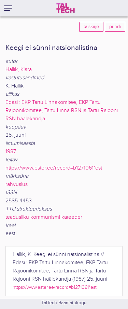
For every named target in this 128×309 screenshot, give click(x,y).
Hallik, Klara (18, 69)
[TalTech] (65, 8)
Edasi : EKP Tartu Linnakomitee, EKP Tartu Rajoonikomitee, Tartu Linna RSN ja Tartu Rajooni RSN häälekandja (61, 110)
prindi (115, 26)
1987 (10, 151)
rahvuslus (16, 184)
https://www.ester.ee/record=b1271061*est (53, 168)
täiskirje (91, 26)
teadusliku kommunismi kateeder (43, 217)
